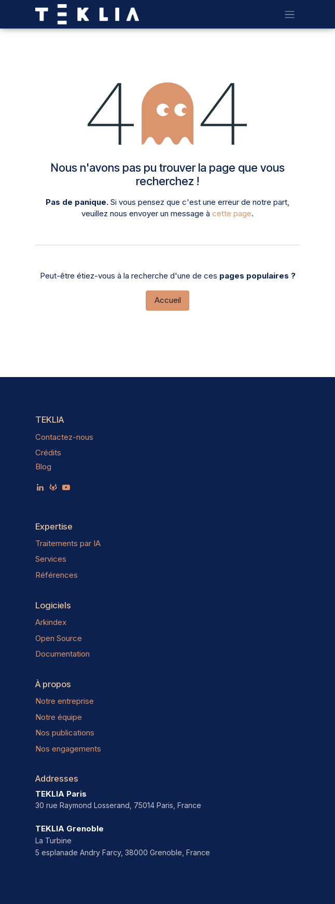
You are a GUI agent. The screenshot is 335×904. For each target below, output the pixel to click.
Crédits (48, 452)
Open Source (58, 638)
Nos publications (64, 733)
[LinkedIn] (40, 487)
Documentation (62, 654)
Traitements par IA (68, 543)
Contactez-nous (64, 437)
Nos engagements (68, 749)
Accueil (168, 300)
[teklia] (53, 487)
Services (50, 559)
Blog (43, 466)
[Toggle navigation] (290, 14)
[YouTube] (66, 487)
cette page (232, 213)
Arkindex (50, 622)
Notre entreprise (64, 701)
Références (56, 575)
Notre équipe (58, 717)
